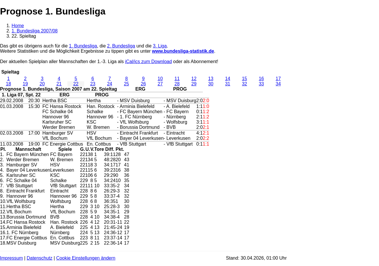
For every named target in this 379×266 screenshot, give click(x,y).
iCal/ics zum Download (148, 61)
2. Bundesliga (121, 45)
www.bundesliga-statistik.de (183, 51)
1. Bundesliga (83, 45)
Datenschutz (39, 258)
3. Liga (160, 45)
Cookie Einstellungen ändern (85, 258)
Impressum (11, 258)
